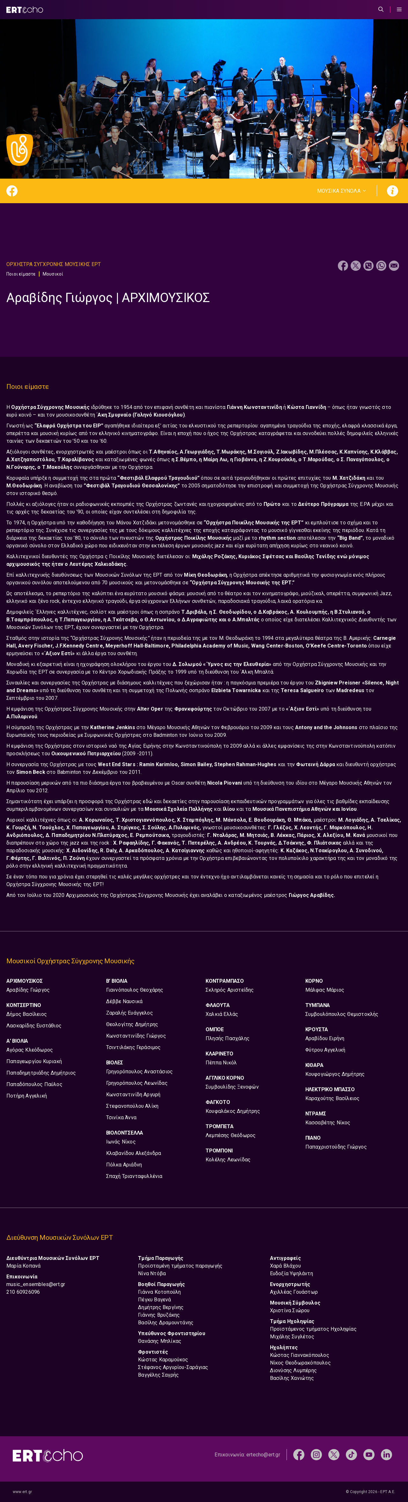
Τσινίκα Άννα (121, 1117)
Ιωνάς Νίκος (121, 1142)
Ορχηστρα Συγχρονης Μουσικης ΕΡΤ (53, 264)
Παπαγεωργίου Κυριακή (34, 1061)
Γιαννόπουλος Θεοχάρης (135, 990)
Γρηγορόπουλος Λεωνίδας (137, 1083)
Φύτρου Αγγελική (325, 1050)
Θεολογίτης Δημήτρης (132, 1024)
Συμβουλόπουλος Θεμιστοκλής (342, 1014)
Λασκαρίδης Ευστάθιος (34, 1026)
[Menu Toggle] (399, 9)
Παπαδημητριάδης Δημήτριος (41, 1073)
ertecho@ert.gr (263, 1455)
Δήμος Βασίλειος (26, 1014)
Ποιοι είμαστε (21, 274)
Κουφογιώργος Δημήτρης (335, 1074)
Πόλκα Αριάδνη (124, 1165)
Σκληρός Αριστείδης (230, 990)
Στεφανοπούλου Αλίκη (132, 1106)
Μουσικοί (53, 274)
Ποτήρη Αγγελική (26, 1096)
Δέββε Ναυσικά (124, 1001)
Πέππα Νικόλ (221, 1063)
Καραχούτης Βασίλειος (332, 1098)
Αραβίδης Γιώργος (28, 990)
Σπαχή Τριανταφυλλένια (134, 1176)
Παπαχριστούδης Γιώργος (336, 1147)
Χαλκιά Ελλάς (222, 1014)
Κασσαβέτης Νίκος (328, 1123)
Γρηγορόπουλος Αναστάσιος (139, 1072)
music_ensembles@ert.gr (35, 1284)
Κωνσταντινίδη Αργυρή (133, 1094)
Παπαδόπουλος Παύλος (34, 1084)
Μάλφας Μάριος (325, 990)
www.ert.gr (22, 1492)
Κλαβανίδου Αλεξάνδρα (133, 1153)
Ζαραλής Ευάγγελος (129, 1013)
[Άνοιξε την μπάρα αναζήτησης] (381, 9)
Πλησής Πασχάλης (228, 1038)
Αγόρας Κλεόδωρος (29, 1050)
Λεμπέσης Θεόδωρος (231, 1135)
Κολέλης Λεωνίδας (228, 1160)
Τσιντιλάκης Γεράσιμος (133, 1047)
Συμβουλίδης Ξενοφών (232, 1087)
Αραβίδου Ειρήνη (325, 1038)
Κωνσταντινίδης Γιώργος (136, 1036)
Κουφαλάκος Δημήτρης (233, 1111)
